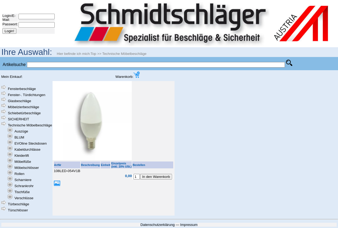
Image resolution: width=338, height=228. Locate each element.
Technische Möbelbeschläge (124, 54)
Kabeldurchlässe (28, 149)
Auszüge (21, 131)
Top (93, 54)
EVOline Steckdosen (31, 143)
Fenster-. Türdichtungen (26, 95)
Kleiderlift (22, 156)
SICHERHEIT (18, 119)
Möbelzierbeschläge (23, 107)
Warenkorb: (127, 77)
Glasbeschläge (19, 101)
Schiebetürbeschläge (24, 113)
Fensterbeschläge (22, 89)
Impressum (189, 225)
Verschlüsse (24, 198)
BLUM (19, 137)
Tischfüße (22, 192)
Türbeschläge (18, 204)
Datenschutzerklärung (157, 225)
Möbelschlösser (27, 168)
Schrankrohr (24, 186)
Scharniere (23, 180)
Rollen (20, 174)
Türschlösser (18, 210)
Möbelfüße (23, 162)
